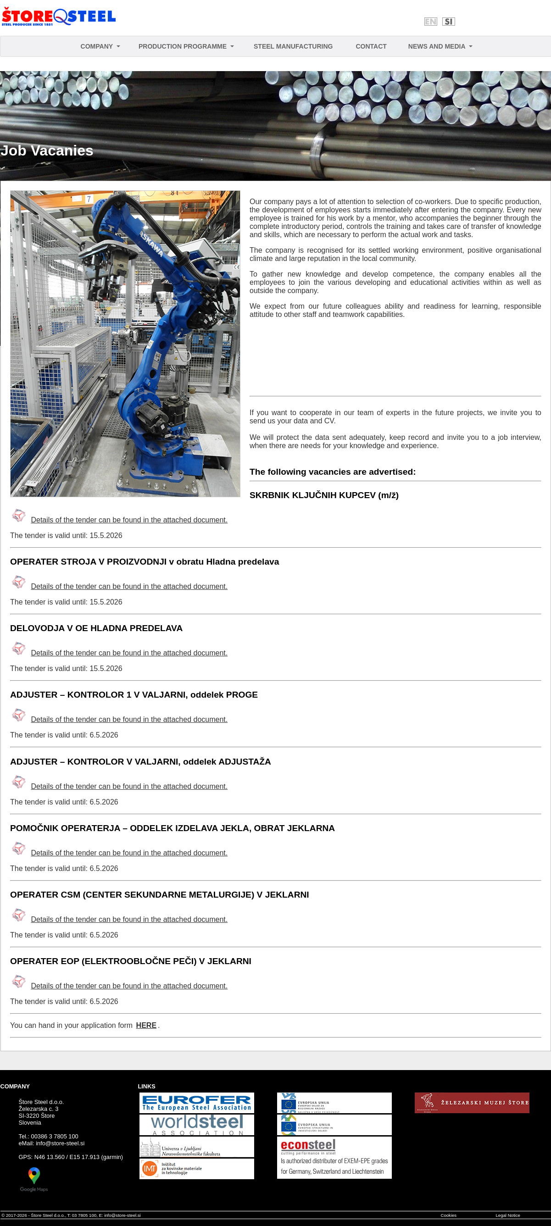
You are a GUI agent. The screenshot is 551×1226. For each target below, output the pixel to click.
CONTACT (371, 46)
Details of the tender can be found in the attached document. (129, 520)
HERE (146, 1025)
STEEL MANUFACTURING (293, 46)
